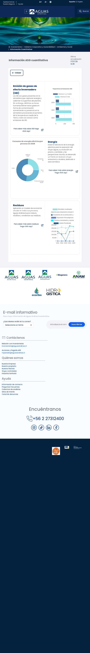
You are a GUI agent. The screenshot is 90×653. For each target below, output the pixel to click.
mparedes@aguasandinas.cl (13, 353)
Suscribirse (76, 324)
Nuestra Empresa (9, 364)
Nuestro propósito (9, 366)
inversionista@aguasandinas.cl (14, 346)
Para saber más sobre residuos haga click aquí (26, 225)
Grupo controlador (9, 371)
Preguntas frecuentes (11, 387)
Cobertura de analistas (11, 389)
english (80, 2)
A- (46, 2)
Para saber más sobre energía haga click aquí (61, 171)
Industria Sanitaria (9, 373)
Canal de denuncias (10, 394)
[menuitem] (10, 2)
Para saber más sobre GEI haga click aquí (26, 129)
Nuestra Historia (8, 368)
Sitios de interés (8, 392)
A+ (40, 2)
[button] (50, 2)
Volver (18, 72)
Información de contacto (12, 384)
